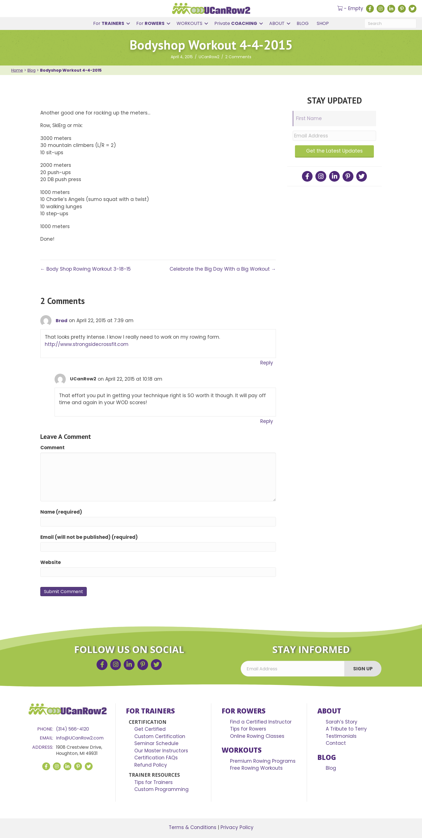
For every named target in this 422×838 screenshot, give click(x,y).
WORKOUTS (189, 23)
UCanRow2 (209, 57)
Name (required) (61, 512)
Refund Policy (150, 765)
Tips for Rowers (248, 728)
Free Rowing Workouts (256, 768)
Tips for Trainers (153, 782)
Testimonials (341, 736)
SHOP (323, 23)
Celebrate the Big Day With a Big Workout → (223, 269)
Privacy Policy (237, 827)
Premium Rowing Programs (263, 761)
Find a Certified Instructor (261, 721)
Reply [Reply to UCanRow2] (266, 421)
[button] (128, 23)
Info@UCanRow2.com (80, 738)
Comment (52, 447)
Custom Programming (161, 789)
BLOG (303, 23)
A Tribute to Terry (346, 728)
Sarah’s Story (341, 721)
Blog (31, 70)
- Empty (350, 8)
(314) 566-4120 (72, 729)
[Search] (390, 23)
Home (17, 70)
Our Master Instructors (161, 750)
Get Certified (150, 729)
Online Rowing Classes (257, 736)
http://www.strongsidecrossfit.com (86, 344)
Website (50, 562)
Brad (61, 320)
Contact (336, 743)
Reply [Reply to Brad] (266, 362)
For (108, 23)
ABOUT (277, 23)
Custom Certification (159, 736)
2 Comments (238, 57)
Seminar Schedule (156, 743)
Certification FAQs (156, 757)
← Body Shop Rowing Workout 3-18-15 (85, 269)
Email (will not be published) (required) (89, 537)
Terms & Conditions (192, 827)
